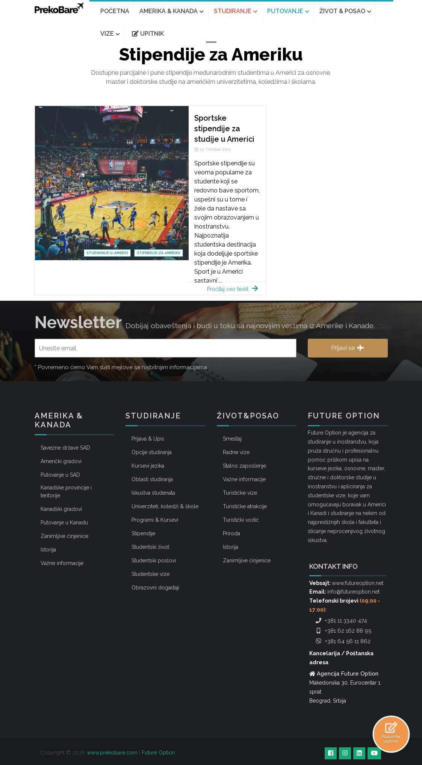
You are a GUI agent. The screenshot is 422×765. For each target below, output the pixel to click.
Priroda (231, 533)
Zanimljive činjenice (64, 536)
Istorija (48, 550)
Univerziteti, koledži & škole (165, 506)
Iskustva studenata (153, 493)
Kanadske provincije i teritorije (66, 491)
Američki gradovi (61, 461)
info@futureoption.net (353, 592)
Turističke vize (240, 493)
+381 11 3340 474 (340, 620)
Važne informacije (62, 563)
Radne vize (236, 452)
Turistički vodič (241, 520)
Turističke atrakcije (245, 506)
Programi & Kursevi (155, 520)
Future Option (158, 753)
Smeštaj (232, 439)
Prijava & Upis (148, 439)
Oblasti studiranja (152, 479)
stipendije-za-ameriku (158, 253)
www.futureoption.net (357, 583)
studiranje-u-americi (107, 253)
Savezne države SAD (65, 448)
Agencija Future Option (347, 673)
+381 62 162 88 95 (342, 630)
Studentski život (150, 547)
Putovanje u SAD (60, 475)
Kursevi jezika (148, 466)
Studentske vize (150, 574)
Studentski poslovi (154, 560)
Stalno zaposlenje (244, 466)
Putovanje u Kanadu (64, 523)
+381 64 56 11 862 (342, 641)
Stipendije (143, 533)
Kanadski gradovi (61, 509)
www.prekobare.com (112, 753)
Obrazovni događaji (155, 588)
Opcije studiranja (152, 452)
